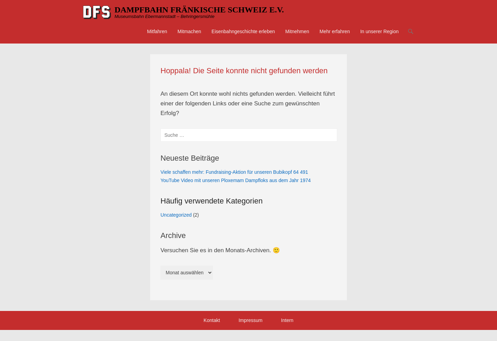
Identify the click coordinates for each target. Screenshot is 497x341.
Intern (287, 320)
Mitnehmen (297, 31)
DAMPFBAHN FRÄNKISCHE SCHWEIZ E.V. (199, 9)
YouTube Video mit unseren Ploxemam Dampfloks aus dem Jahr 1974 (235, 180)
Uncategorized (176, 215)
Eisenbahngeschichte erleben (243, 31)
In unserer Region (379, 31)
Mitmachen (189, 31)
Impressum (250, 320)
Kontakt (212, 320)
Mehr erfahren (335, 31)
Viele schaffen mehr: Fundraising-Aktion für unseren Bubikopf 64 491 (234, 172)
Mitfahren (157, 31)
